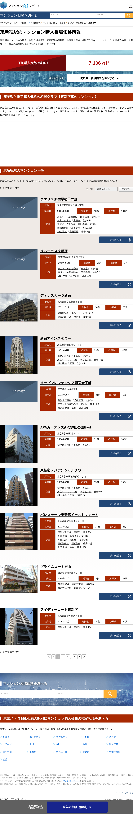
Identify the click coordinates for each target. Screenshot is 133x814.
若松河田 (78, 400)
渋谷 (5, 759)
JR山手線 (62, 231)
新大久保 (74, 276)
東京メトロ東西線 (66, 224)
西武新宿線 (62, 228)
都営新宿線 (63, 313)
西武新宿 (76, 543)
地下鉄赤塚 (61, 737)
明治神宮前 (114, 752)
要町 (58, 744)
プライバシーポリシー (71, 781)
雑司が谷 (113, 744)
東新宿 (76, 220)
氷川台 (112, 737)
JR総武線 (62, 540)
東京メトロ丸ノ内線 (67, 359)
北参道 (86, 752)
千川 (31, 744)
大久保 (73, 540)
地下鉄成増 (35, 737)
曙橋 (74, 408)
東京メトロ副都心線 (67, 217)
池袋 (85, 744)
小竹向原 (7, 744)
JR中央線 (62, 495)
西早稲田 (84, 217)
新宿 (71, 363)
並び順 (89, 189)
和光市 (6, 737)
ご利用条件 (4, 799)
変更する (126, 189)
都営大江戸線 (64, 220)
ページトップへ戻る (125, 793)
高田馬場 (82, 224)
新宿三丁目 (77, 313)
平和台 (86, 737)
